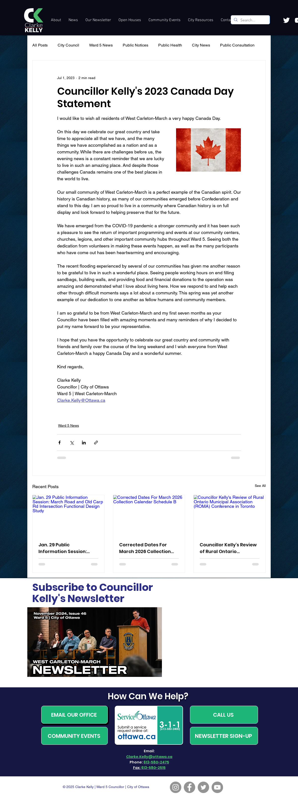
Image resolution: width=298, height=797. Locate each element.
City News (201, 45)
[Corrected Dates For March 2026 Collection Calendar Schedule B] (149, 515)
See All (260, 486)
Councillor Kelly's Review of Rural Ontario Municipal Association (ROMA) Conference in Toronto (228, 548)
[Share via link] (96, 442)
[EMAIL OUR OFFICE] (74, 715)
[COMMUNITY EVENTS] (74, 736)
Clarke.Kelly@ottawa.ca (149, 756)
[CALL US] (224, 715)
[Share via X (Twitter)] (71, 442)
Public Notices (135, 45)
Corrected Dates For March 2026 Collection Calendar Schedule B (145, 548)
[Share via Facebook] (59, 442)
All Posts (40, 45)
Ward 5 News (101, 45)
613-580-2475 (156, 762)
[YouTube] (217, 787)
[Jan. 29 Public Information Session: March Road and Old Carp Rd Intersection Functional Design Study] (68, 515)
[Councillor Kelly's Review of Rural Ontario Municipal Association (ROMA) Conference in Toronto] (229, 515)
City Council (68, 45)
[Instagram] (175, 787)
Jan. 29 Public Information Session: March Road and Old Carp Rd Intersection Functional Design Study (66, 548)
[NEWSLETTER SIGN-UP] (224, 736)
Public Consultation (237, 45)
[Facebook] (189, 787)
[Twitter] (203, 787)
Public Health (170, 45)
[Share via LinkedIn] (83, 442)
